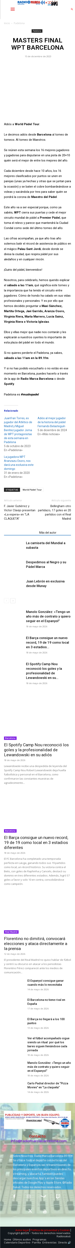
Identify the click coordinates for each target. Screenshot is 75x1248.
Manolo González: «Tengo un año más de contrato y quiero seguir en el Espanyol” (48, 616)
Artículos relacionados (20, 532)
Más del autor (47, 532)
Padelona (19, 23)
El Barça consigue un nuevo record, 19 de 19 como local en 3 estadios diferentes (36, 842)
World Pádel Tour (32, 489)
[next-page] (12, 600)
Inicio (7, 23)
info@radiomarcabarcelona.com (39, 1141)
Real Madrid (11, 931)
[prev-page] (6, 600)
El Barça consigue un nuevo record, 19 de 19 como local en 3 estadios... (47, 642)
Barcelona (10, 738)
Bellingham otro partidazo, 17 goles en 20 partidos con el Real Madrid (54, 512)
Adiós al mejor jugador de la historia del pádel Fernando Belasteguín (52, 422)
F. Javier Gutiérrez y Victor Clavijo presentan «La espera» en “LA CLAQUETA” (19, 512)
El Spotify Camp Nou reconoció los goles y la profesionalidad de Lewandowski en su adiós (36, 750)
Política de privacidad (44, 1230)
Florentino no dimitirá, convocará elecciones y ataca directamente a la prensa (35, 943)
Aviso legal (22, 1230)
